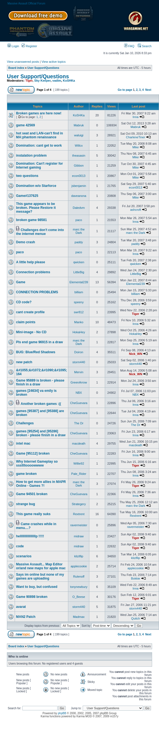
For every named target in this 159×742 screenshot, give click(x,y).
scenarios (24, 556)
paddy (79, 242)
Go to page (125, 89)
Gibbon (79, 165)
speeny (79, 302)
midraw (79, 536)
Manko (78, 322)
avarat (21, 607)
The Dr (79, 423)
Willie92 (79, 463)
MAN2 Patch (25, 617)
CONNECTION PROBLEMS (37, 292)
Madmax (79, 616)
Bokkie (135, 578)
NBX (78, 392)
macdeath (78, 443)
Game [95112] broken (32, 453)
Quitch (135, 618)
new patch (24, 362)
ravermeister (78, 525)
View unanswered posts (23, 61)
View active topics (53, 61)
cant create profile (30, 312)
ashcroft (135, 209)
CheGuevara (78, 403)
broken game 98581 (31, 220)
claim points (25, 322)
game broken (26, 474)
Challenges (25, 423)
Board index (16, 67)
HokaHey (78, 332)
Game (20, 282)
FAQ (129, 46)
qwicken (78, 262)
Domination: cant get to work (39, 145)
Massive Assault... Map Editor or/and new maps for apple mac (41, 566)
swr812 (79, 312)
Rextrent (79, 514)
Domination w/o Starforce (36, 186)
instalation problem (31, 155)
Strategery (79, 504)
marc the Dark (79, 231)
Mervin (78, 372)
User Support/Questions (43, 67)
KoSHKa (69, 80)
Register (29, 46)
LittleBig (78, 272)
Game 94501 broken (31, 494)
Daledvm (79, 207)
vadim (56, 80)
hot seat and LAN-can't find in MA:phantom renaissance (39, 135)
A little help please (30, 262)
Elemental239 (78, 282)
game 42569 (25, 125)
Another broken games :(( (41, 404)
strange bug (25, 504)
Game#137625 (27, 196)
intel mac (23, 443)
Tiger (29, 80)
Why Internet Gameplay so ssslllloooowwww (37, 463)
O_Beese (78, 596)
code (20, 546)
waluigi (79, 135)
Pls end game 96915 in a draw (39, 342)
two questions (27, 176)
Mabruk (79, 125)
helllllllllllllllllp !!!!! (30, 536)
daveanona (78, 195)
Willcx (79, 145)
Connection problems (33, 272)
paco (78, 220)
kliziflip (78, 556)
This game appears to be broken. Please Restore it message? (36, 208)
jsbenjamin (78, 185)
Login (13, 46)
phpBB (62, 713)
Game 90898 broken (31, 597)
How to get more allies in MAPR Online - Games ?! (41, 484)
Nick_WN (135, 353)
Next (148, 89)
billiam (78, 292)
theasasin (78, 155)
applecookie (79, 566)
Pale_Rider (78, 473)
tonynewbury (78, 586)
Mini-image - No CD (31, 332)
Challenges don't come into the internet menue (40, 232)
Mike (135, 147)
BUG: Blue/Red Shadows (35, 352)
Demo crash (25, 242)
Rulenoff (78, 576)
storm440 (78, 362)
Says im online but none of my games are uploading (40, 576)
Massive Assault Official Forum (26, 3)
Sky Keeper (42, 80)
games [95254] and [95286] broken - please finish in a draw (41, 433)
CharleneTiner (135, 137)
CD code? (24, 302)
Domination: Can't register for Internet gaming (39, 165)
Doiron (78, 352)
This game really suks (33, 514)
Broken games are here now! (38, 113)
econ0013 (78, 175)
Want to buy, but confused (36, 587)
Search (145, 46)
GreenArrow (79, 382)
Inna (136, 117)
